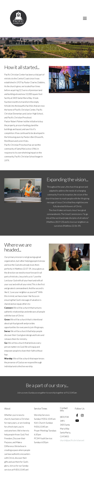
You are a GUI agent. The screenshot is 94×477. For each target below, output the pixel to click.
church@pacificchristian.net (72, 440)
